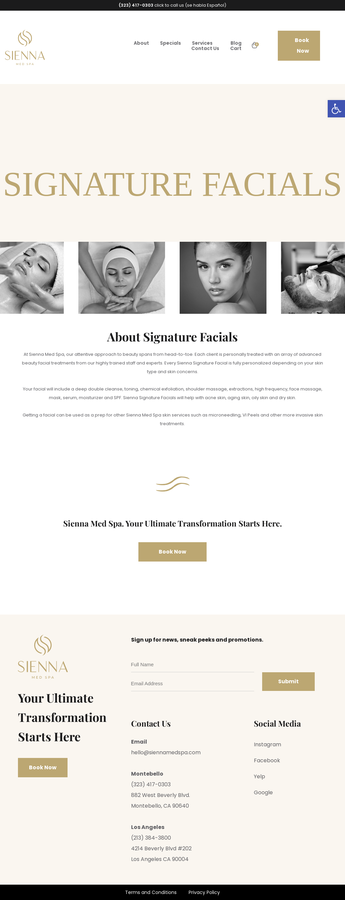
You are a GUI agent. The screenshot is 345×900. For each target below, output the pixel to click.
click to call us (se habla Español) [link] (172, 5)
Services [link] (202, 43)
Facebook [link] (267, 760)
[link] (336, 108)
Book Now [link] (302, 45)
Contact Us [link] (205, 48)
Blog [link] (236, 43)
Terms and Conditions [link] (151, 892)
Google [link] (263, 792)
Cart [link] (236, 48)
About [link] (141, 43)
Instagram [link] (267, 744)
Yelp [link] (259, 776)
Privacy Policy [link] (204, 892)
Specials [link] (170, 43)
